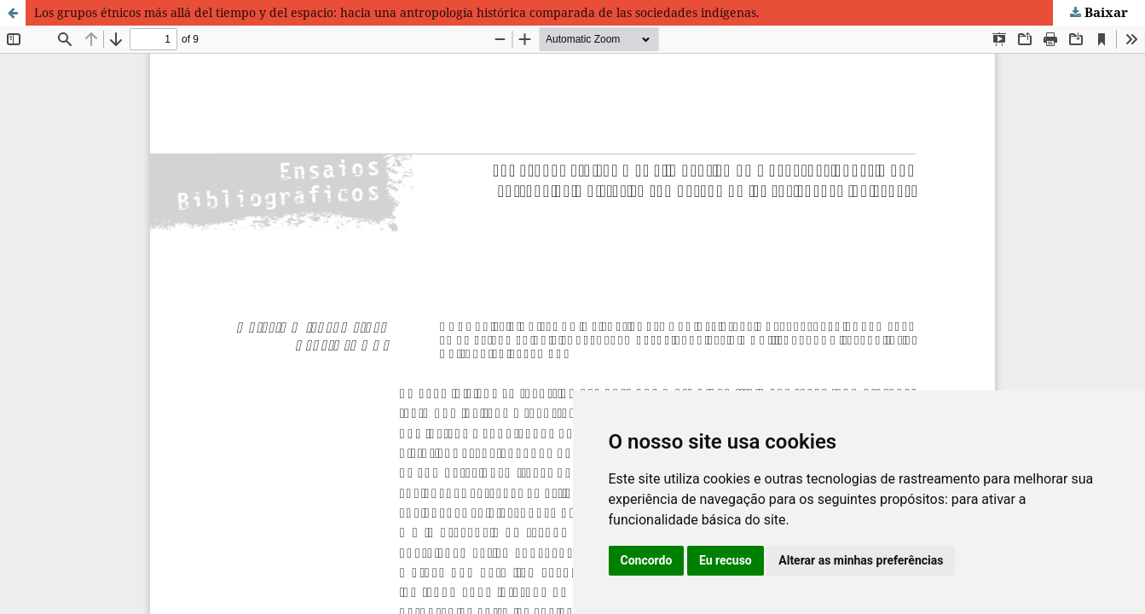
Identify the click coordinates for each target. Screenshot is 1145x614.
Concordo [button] (647, 560)
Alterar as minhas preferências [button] (860, 560)
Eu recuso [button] (725, 560)
